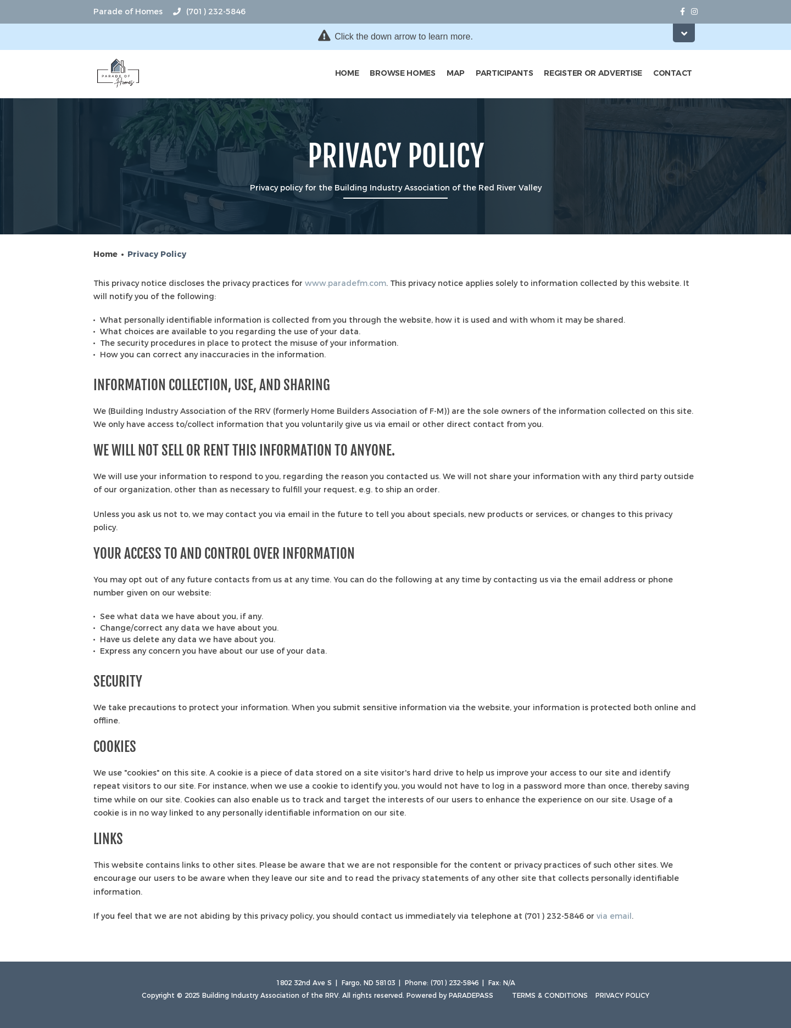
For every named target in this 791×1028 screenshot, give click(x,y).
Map (456, 73)
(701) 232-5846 (209, 11)
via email (614, 916)
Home (347, 73)
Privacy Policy (622, 995)
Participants (504, 73)
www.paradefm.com (345, 283)
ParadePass (471, 995)
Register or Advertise (593, 73)
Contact (672, 73)
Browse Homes (402, 73)
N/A (509, 983)
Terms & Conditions (550, 995)
